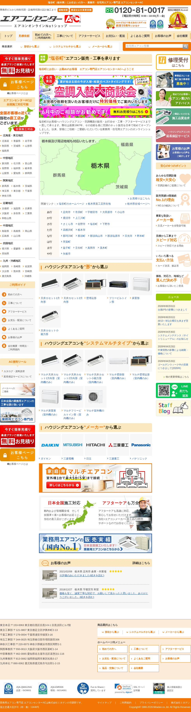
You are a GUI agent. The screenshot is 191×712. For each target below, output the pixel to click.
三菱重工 (114, 458)
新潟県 (5, 163)
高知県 (5, 253)
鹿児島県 (6, 276)
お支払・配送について (19, 320)
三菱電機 (69, 458)
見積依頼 (24, 35)
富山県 (28, 163)
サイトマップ (104, 702)
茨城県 (28, 186)
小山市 (121, 212)
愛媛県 (16, 248)
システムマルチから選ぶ (67, 46)
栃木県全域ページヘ (138, 203)
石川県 (16, 163)
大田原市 (107, 212)
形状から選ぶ (31, 46)
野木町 (141, 235)
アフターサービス (89, 35)
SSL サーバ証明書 (139, 689)
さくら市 (68, 224)
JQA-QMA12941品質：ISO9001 (24, 689)
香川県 (5, 248)
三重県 (28, 213)
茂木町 (103, 247)
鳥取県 (5, 231)
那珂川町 (68, 235)
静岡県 (28, 173)
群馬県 (5, 186)
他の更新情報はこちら (177, 376)
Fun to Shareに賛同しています (98, 689)
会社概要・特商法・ (20, 348)
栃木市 (81, 229)
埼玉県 (5, 191)
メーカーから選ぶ (102, 46)
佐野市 (81, 224)
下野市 (106, 224)
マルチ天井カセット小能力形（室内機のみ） (95, 378)
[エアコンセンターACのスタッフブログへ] (173, 408)
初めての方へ (43, 36)
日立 (88, 458)
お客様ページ (17, 84)
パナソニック (139, 458)
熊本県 (16, 271)
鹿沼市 (67, 217)
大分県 (5, 271)
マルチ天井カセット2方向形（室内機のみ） (73, 378)
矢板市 (67, 253)
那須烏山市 (96, 235)
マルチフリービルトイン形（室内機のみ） (72, 414)
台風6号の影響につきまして (172, 309)
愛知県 (16, 173)
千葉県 (28, 191)
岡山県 (28, 231)
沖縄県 (28, 276)
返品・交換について (112, 668)
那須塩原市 (113, 235)
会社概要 (182, 35)
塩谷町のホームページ (71, 203)
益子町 (67, 247)
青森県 (16, 141)
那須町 (81, 235)
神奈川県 (6, 195)
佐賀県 (28, 266)
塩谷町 (94, 224)
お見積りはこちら (140, 198)
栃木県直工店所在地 (99, 203)
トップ (8, 35)
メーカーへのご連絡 (8, 390)
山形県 (28, 146)
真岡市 (91, 247)
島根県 (16, 231)
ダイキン (46, 458)
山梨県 (5, 173)
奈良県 (16, 213)
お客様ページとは (17, 93)
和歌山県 (6, 218)
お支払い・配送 (115, 35)
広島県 (5, 236)
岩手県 (28, 141)
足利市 (67, 212)
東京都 (16, 191)
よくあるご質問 (139, 35)
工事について (65, 35)
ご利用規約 (125, 702)
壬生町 (79, 247)
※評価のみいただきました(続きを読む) (81, 575)
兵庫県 (28, 208)
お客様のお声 (163, 35)
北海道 (5, 141)
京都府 (5, 208)
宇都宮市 (93, 212)
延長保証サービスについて (18, 376)
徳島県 (28, 248)
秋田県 (5, 146)
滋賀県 (16, 208)
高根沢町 (68, 229)
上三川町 (80, 217)
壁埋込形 (91, 298)
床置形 (136, 298)
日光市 (128, 235)
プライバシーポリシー (151, 702)
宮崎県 (28, 271)
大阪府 (5, 213)
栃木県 (16, 186)
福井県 (16, 168)
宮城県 (16, 146)
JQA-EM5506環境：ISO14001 (58, 689)
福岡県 (5, 266)
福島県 (5, 150)
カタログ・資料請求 (14, 371)
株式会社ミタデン (180, 702)
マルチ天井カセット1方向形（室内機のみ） (50, 378)
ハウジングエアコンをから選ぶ (76, 267)
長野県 (5, 168)
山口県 (16, 236)
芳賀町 (67, 241)
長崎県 (16, 266)
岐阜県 (28, 168)
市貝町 (79, 212)
